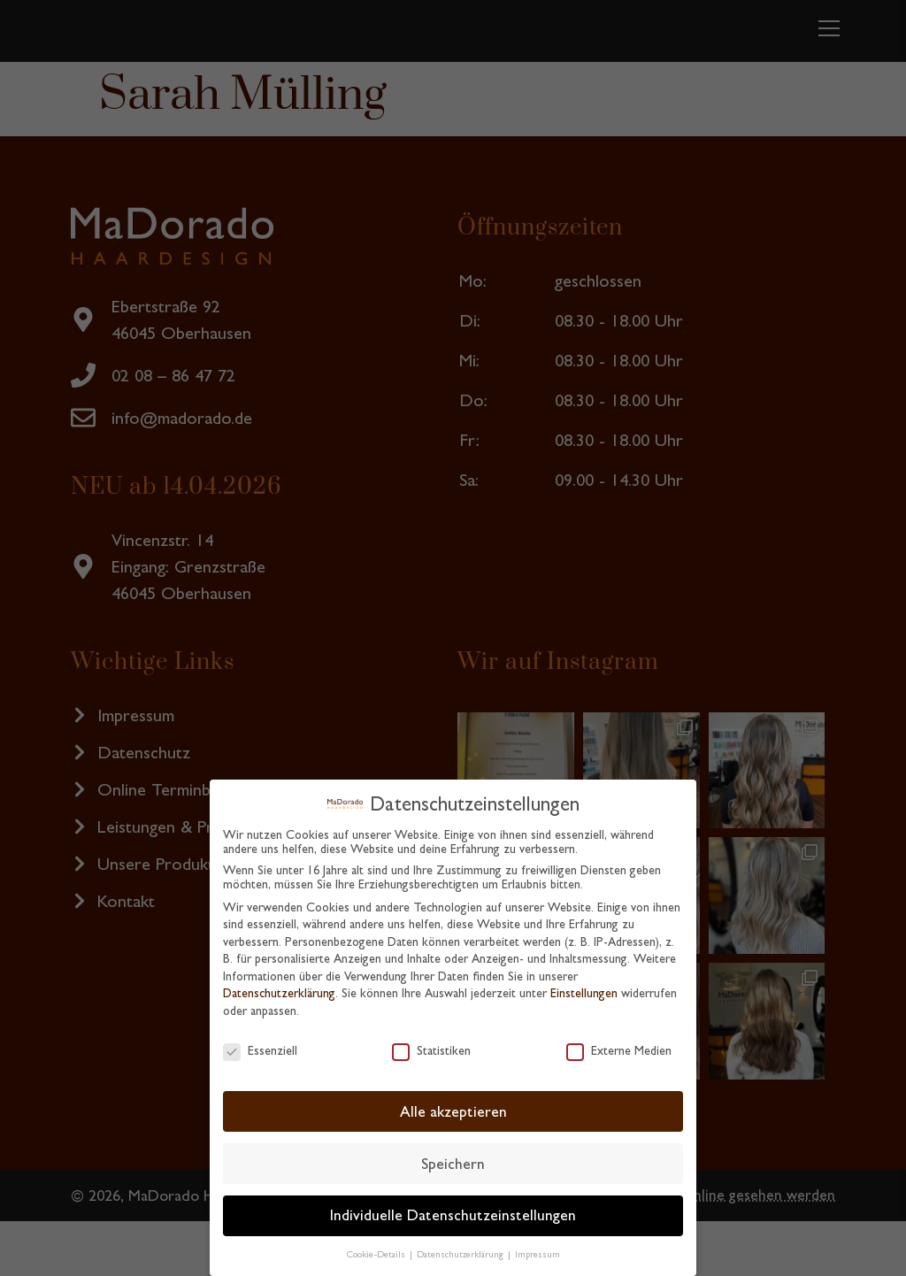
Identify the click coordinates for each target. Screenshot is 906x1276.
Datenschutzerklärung (279, 993)
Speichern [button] (453, 1163)
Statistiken (431, 1050)
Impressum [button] (537, 1254)
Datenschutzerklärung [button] (461, 1254)
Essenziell (260, 1050)
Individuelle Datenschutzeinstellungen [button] (453, 1215)
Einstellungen (584, 993)
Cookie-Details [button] (377, 1254)
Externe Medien (619, 1050)
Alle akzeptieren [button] (453, 1111)
